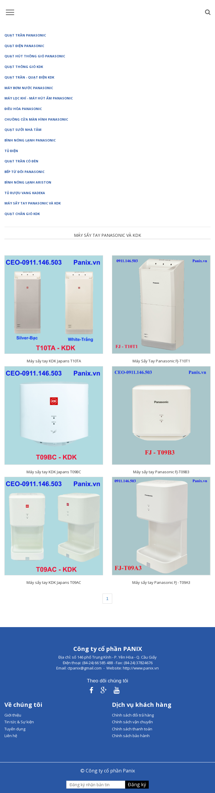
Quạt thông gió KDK (23, 66)
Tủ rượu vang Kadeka (24, 193)
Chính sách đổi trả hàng (133, 715)
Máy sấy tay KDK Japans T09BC (54, 471)
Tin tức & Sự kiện (19, 721)
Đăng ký (137, 784)
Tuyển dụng (14, 729)
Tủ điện (11, 151)
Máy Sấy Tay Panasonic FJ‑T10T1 (161, 361)
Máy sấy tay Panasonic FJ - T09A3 (161, 582)
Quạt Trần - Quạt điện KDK (29, 77)
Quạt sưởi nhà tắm (23, 129)
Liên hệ (10, 735)
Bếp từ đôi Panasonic (24, 171)
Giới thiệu (12, 715)
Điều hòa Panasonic (23, 108)
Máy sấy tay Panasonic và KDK (32, 203)
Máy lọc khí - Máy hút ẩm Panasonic (38, 98)
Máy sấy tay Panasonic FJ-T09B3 (161, 471)
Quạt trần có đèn (21, 161)
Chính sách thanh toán (132, 729)
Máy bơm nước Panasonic (28, 88)
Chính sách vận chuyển (132, 721)
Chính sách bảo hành (131, 735)
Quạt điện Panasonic (24, 46)
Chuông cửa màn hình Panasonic (36, 119)
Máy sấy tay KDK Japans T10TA (54, 361)
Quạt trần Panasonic (25, 35)
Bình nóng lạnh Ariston (27, 182)
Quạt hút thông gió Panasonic (34, 56)
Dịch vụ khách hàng (141, 705)
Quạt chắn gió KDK (22, 213)
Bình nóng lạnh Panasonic (30, 140)
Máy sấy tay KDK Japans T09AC (54, 582)
